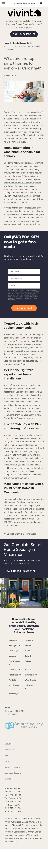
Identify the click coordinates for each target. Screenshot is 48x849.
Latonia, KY (30, 640)
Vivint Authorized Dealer (16, 822)
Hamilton (13, 640)
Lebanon (12, 656)
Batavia (28, 661)
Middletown (14, 685)
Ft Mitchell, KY (15, 675)
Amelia (28, 646)
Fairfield (12, 680)
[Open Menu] (3, 3)
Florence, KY (14, 670)
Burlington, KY (15, 646)
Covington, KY (31, 675)
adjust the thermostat (26, 351)
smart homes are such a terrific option (22, 122)
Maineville (29, 651)
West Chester (30, 680)
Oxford (28, 656)
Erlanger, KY (14, 651)
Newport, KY (14, 694)
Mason (28, 670)
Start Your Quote (24, 308)
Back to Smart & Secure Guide (20, 534)
